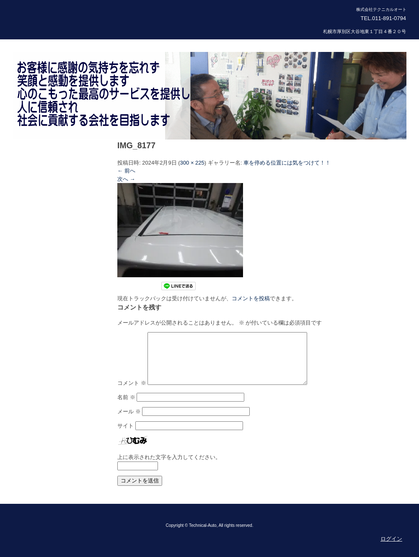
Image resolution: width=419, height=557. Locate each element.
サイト (125, 436)
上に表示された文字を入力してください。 (169, 467)
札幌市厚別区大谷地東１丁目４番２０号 (364, 31)
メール (129, 421)
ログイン (391, 549)
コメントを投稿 (251, 298)
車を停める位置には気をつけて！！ (287, 163)
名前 (126, 407)
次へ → (126, 179)
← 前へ (126, 171)
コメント (131, 393)
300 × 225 (192, 163)
